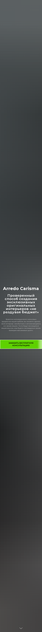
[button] (21, 344)
